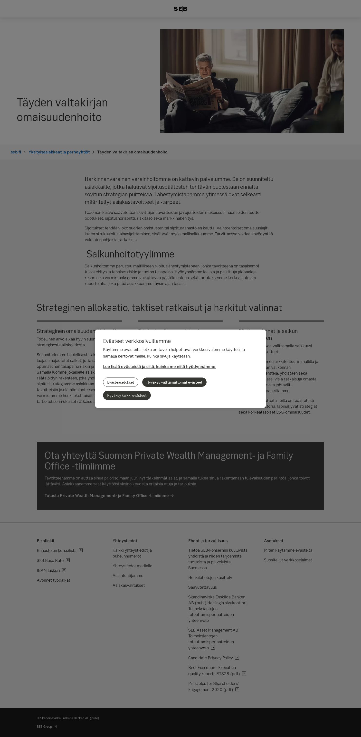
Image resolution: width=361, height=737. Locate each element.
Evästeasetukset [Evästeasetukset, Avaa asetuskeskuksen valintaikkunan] (120, 382)
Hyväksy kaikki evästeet (127, 395)
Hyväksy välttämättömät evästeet (174, 382)
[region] (180, 369)
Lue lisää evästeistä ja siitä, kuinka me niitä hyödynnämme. (159, 366)
